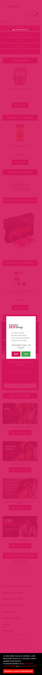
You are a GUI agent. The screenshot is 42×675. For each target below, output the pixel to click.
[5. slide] (20, 29)
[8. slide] (25, 29)
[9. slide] (26, 29)
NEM (16, 354)
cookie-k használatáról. (28, 666)
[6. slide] (21, 29)
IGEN (26, 354)
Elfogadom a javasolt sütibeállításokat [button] (18, 671)
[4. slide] (18, 29)
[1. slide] (13, 29)
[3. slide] (16, 29)
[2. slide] (15, 29)
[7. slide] (23, 29)
